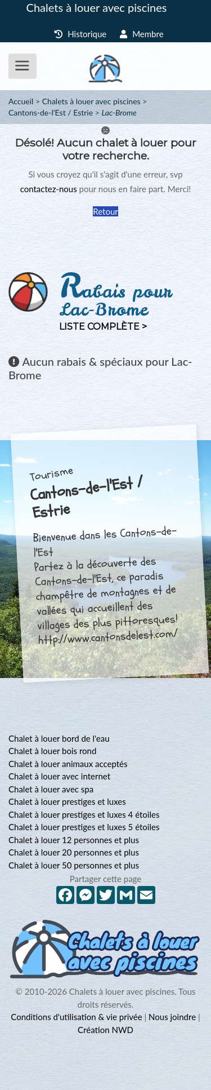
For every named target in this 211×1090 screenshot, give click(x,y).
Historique (80, 34)
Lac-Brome (118, 112)
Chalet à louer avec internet (59, 776)
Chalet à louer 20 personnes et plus (73, 852)
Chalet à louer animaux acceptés (67, 764)
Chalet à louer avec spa (50, 789)
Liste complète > (103, 326)
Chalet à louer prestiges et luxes (67, 801)
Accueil (20, 101)
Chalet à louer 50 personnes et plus (73, 865)
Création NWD (105, 1030)
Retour (105, 211)
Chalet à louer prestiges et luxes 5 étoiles (83, 827)
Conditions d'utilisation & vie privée (76, 1017)
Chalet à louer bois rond (52, 751)
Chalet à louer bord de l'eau (59, 738)
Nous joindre (172, 1017)
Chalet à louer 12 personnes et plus (73, 840)
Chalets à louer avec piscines (96, 7)
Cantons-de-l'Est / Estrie (50, 112)
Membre (141, 34)
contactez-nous (48, 189)
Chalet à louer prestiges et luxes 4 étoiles (83, 814)
